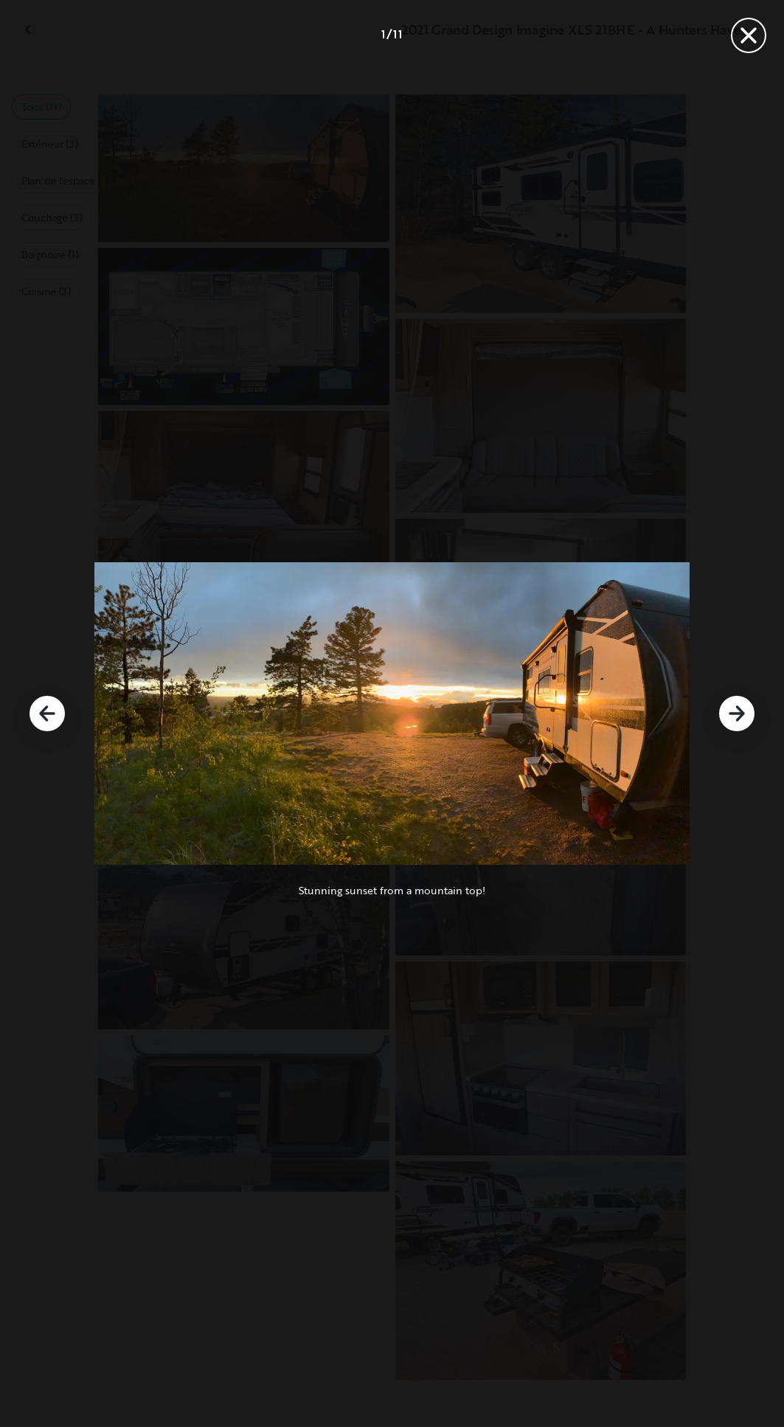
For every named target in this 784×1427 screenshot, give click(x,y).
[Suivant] (736, 713)
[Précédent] (47, 713)
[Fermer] (748, 35)
